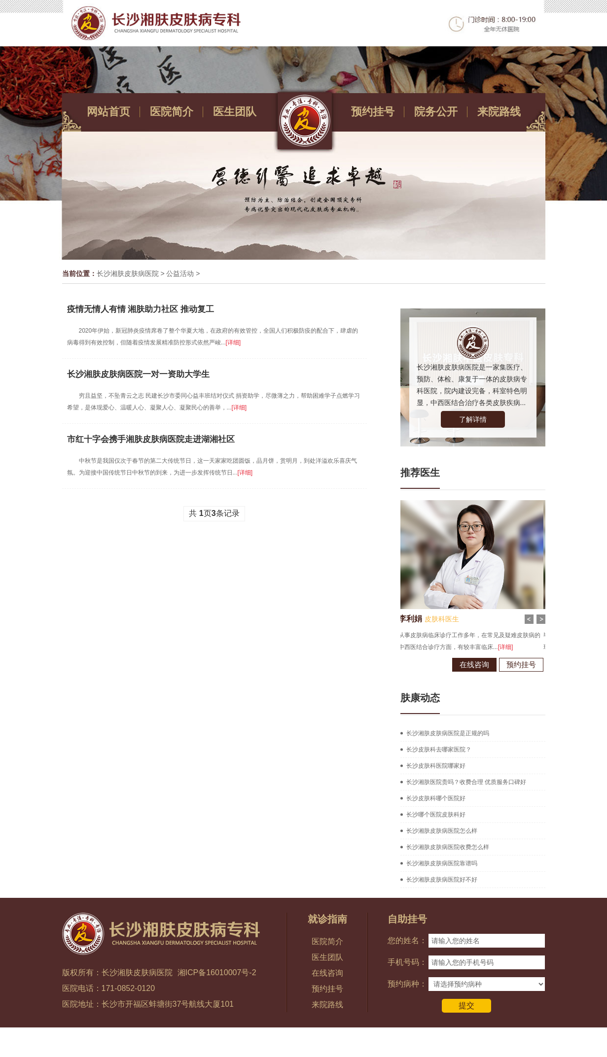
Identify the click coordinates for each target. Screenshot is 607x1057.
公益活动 (180, 273)
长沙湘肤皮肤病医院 (128, 273)
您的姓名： (407, 940)
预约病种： (407, 984)
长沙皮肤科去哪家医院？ (438, 749)
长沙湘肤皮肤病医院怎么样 (441, 830)
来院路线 (499, 111)
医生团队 (234, 111)
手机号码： (407, 962)
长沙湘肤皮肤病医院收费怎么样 (447, 847)
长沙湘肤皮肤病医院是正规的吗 (447, 733)
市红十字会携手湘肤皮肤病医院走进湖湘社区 (151, 439)
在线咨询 (446, 664)
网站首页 (108, 111)
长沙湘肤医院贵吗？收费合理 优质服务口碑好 (466, 782)
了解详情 (473, 419)
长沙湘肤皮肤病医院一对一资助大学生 (138, 374)
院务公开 (436, 111)
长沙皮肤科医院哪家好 (435, 765)
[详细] (233, 342)
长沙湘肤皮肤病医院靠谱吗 (441, 863)
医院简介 (171, 111)
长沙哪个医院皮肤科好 (435, 814)
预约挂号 (372, 111)
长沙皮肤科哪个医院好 (435, 798)
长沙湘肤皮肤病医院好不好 (441, 879)
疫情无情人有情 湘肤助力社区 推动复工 (140, 309)
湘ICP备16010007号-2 (217, 972)
